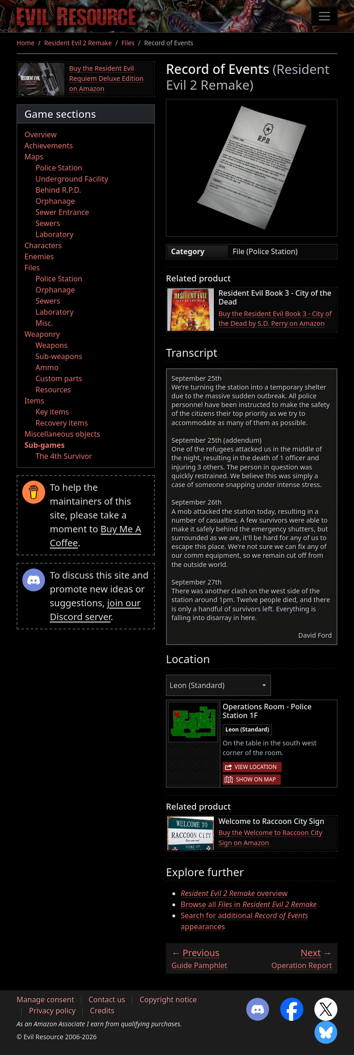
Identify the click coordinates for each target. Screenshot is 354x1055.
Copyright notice (168, 999)
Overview (40, 134)
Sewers (47, 223)
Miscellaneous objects (62, 434)
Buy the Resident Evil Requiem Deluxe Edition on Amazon (106, 78)
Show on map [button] (256, 779)
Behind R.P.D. (58, 190)
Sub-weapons (58, 356)
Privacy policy (52, 1011)
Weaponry (42, 334)
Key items (52, 412)
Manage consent (45, 999)
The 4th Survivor (63, 456)
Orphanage (55, 201)
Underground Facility (71, 179)
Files (128, 42)
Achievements (48, 145)
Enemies (39, 256)
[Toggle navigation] (324, 16)
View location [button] (256, 767)
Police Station (59, 168)
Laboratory (54, 234)
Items (34, 401)
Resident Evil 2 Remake (78, 42)
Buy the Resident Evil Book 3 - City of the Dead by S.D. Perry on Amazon (275, 318)
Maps (33, 157)
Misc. (44, 323)
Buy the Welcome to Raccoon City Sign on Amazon (270, 837)
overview (234, 893)
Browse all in (249, 904)
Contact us (106, 999)
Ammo (47, 367)
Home (26, 42)
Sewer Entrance (62, 212)
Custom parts (58, 378)
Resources (53, 389)
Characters (43, 245)
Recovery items (61, 423)
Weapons (51, 345)
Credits (102, 1011)
